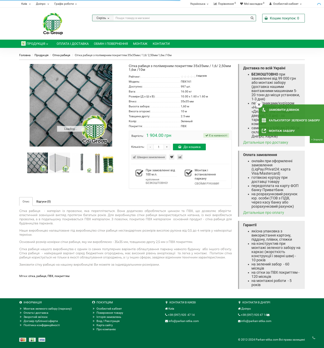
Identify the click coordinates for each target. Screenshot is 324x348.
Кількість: (137, 146)
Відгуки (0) (43, 201)
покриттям (62, 276)
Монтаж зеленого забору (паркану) (45, 308)
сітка (31, 276)
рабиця (41, 276)
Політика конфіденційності (39, 325)
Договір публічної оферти (38, 321)
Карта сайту (102, 325)
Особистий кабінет (107, 308)
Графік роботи (66, 3)
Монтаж (140, 44)
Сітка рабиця (61, 55)
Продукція (34, 43)
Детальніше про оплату (263, 213)
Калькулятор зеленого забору (294, 120)
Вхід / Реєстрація (106, 321)
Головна (25, 55)
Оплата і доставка (73, 44)
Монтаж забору (282, 131)
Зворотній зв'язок (33, 316)
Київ (26, 3)
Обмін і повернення (111, 44)
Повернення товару (107, 312)
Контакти (161, 44)
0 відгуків (201, 76)
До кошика (189, 147)
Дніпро (43, 3)
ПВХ (50, 276)
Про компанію (104, 329)
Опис (26, 201)
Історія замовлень (106, 316)
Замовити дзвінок (284, 109)
